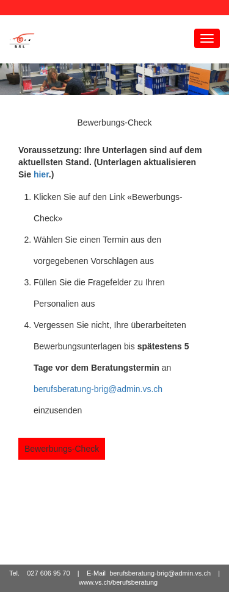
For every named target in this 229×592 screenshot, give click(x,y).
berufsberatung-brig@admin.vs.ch (98, 389)
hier (41, 174)
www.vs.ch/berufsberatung (118, 583)
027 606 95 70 (48, 573)
